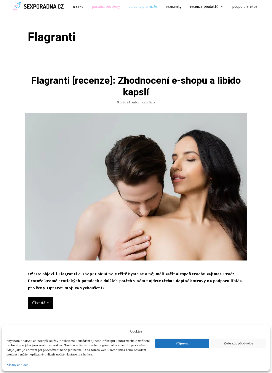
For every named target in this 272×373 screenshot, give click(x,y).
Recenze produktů (209, 6)
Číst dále (41, 304)
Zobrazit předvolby (238, 343)
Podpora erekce (244, 6)
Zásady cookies (17, 365)
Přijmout (182, 343)
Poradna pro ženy (106, 6)
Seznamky (173, 6)
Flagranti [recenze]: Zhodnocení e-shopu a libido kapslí (136, 87)
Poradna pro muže (142, 6)
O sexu (78, 6)
